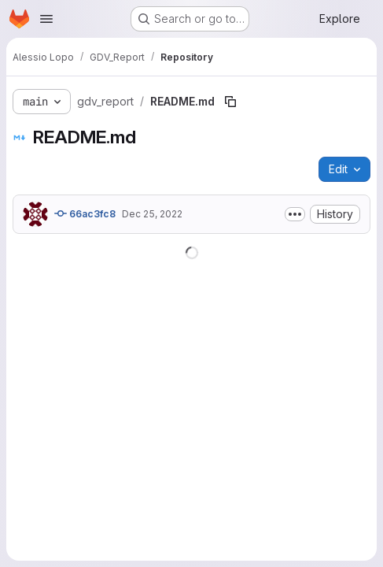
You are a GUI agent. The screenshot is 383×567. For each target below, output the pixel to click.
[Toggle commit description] (295, 214)
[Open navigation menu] (46, 19)
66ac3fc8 (85, 213)
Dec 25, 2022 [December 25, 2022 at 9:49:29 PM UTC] (152, 214)
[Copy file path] (230, 101)
